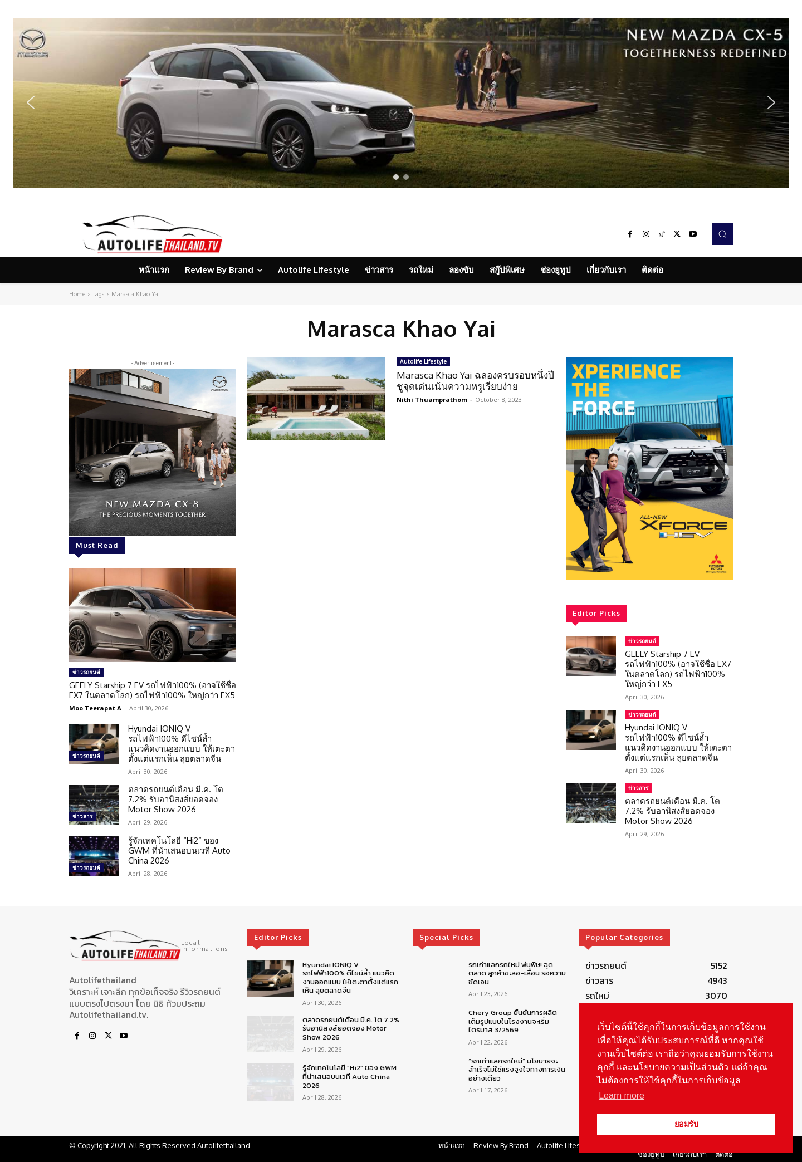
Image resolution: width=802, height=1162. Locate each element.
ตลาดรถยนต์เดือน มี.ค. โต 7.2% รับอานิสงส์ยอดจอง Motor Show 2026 (175, 799)
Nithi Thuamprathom (432, 399)
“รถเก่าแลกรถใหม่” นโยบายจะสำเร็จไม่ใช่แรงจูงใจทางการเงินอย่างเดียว (516, 1069)
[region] (401, 103)
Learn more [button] (621, 1095)
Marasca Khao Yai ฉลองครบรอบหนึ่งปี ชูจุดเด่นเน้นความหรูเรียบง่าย (475, 380)
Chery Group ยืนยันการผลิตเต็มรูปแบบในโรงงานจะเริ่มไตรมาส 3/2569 (512, 1021)
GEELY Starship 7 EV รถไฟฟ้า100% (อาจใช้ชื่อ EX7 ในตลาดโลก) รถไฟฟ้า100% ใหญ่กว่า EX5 (152, 690)
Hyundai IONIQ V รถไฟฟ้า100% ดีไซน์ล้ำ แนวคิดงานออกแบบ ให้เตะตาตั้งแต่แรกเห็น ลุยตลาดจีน (181, 743)
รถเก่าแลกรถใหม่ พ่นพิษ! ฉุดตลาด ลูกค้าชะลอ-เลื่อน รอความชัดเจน (517, 973)
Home (77, 294)
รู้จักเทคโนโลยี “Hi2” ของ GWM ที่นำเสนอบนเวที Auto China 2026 (179, 850)
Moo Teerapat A (95, 708)
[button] (401, 103)
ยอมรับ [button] (686, 1124)
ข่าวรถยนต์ (86, 672)
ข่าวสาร (82, 816)
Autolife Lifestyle (423, 361)
